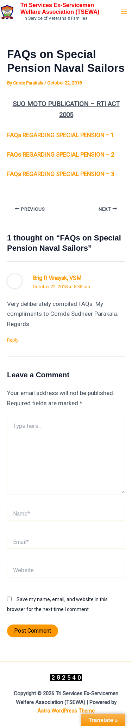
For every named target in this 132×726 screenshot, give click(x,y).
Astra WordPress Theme (66, 711)
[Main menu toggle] (124, 12)
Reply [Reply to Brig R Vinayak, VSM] (12, 340)
